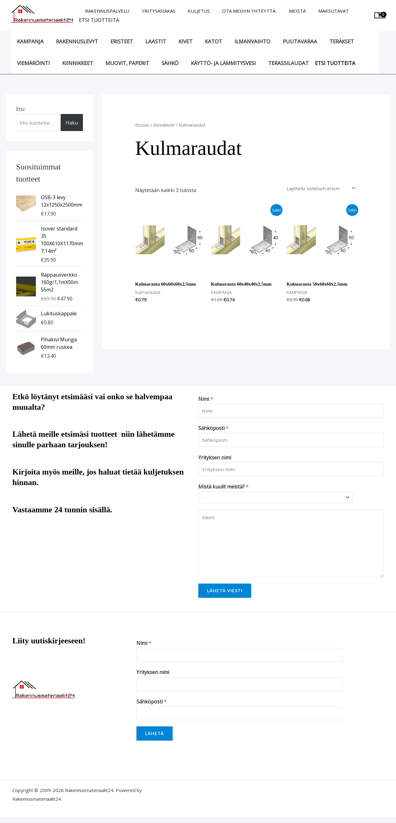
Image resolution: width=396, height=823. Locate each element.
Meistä (283, 11)
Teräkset (325, 41)
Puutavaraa (285, 41)
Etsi (20, 109)
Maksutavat (316, 11)
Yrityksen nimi (214, 459)
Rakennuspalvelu (106, 11)
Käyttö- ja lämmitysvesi (214, 63)
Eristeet (116, 41)
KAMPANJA (29, 41)
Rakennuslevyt (74, 41)
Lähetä (154, 739)
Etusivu (142, 125)
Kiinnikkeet (74, 63)
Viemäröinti (32, 63)
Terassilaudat (277, 63)
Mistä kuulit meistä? (223, 490)
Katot (202, 41)
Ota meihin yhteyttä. (238, 11)
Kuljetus (191, 11)
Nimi (205, 399)
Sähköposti (213, 429)
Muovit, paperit (122, 63)
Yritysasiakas (154, 11)
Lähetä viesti (225, 593)
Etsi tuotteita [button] (99, 20)
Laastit (149, 41)
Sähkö (163, 63)
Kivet (176, 41)
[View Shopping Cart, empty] (379, 15)
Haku (72, 122)
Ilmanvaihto (239, 41)
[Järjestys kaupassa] (318, 188)
